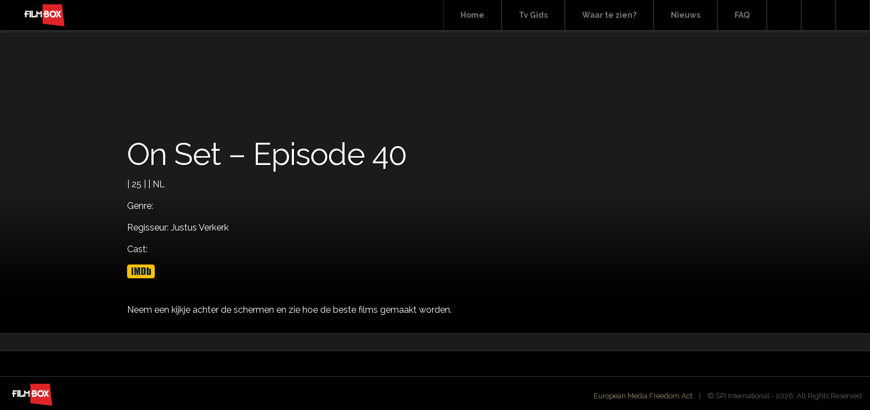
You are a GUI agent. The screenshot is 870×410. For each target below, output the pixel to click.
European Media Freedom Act (643, 396)
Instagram (853, 15)
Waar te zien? (609, 15)
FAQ (742, 15)
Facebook (818, 15)
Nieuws (685, 15)
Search (784, 15)
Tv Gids (533, 15)
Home (472, 15)
